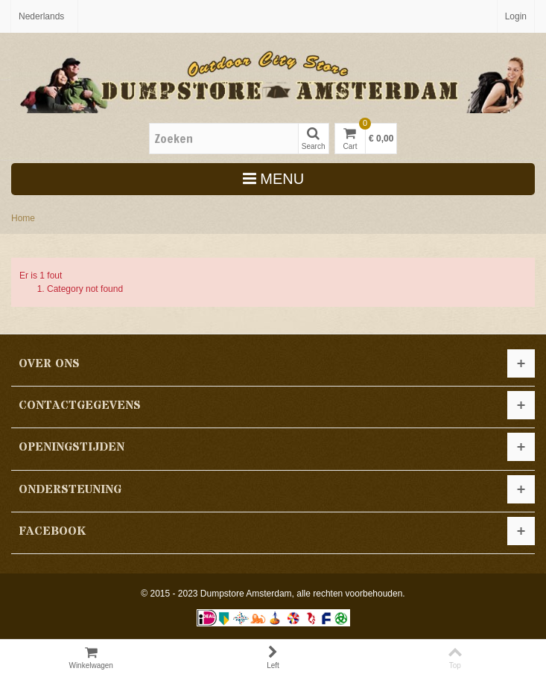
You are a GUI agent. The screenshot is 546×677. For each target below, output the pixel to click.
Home (23, 218)
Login (516, 16)
